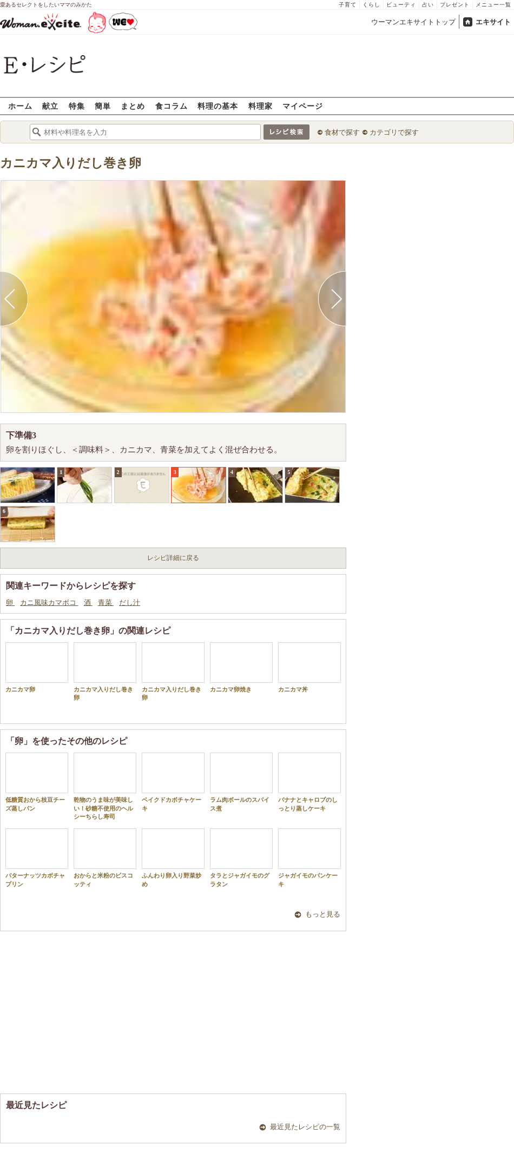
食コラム (171, 106)
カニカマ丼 (309, 667)
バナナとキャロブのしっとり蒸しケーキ (309, 782)
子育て (348, 5)
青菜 (106, 602)
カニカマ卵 (36, 667)
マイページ (302, 106)
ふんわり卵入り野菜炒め (173, 857)
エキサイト (493, 22)
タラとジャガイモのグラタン (241, 857)
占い (428, 5)
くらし (371, 5)
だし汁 (129, 602)
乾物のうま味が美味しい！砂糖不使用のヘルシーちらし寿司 (105, 786)
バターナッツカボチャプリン (36, 857)
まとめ (133, 106)
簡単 (103, 106)
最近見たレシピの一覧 (305, 1127)
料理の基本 (217, 106)
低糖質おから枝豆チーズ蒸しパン (36, 782)
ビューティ (401, 5)
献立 (50, 106)
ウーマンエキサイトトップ (413, 22)
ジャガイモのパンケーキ (309, 857)
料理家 (260, 106)
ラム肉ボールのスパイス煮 (241, 782)
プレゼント (455, 5)
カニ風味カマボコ (49, 602)
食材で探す (342, 132)
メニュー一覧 (493, 5)
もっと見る (322, 914)
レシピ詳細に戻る (173, 558)
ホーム (20, 106)
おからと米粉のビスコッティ (105, 857)
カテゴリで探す (394, 132)
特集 (77, 106)
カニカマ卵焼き (241, 667)
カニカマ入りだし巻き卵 (70, 163)
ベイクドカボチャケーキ (173, 782)
